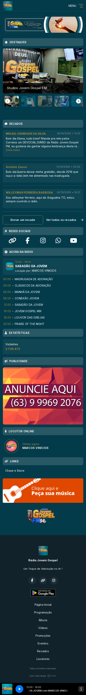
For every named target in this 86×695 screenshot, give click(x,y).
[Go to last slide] (7, 101)
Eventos (43, 643)
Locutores (43, 659)
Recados (43, 651)
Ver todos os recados (64, 219)
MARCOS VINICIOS (44, 270)
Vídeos (43, 628)
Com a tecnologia (43, 675)
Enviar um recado (22, 219)
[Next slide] (78, 101)
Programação (43, 612)
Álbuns (43, 620)
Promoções (43, 635)
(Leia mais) (13, 150)
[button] (11, 101)
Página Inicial (43, 604)
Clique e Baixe (14, 470)
